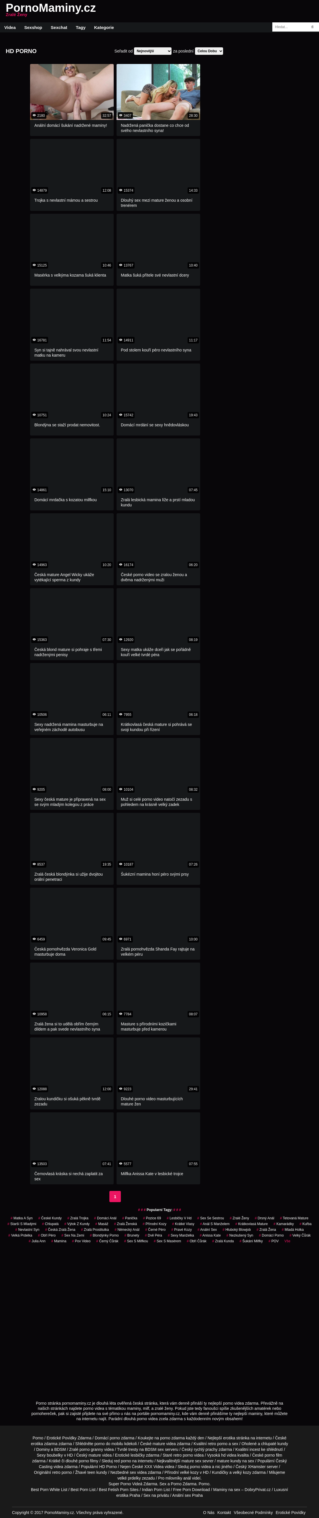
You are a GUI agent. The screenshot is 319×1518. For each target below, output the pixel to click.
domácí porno (271, 1235)
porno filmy (88, 1461)
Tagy (81, 27)
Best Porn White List (49, 1489)
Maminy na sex (226, 1489)
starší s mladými (21, 1224)
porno (115, 1438)
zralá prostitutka (95, 1230)
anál (187, 1478)
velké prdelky (129, 1478)
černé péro (155, 1230)
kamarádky (283, 1224)
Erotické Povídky (291, 1512)
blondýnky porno (104, 1235)
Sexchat (59, 27)
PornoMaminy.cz (51, 11)
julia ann (37, 1241)
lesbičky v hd (179, 1218)
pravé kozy (181, 1230)
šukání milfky (251, 1241)
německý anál (127, 1230)
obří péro (47, 1235)
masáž (101, 1224)
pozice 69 (152, 1218)
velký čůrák (300, 1235)
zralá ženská (125, 1224)
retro (56, 1472)
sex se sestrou (210, 1218)
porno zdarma (172, 1438)
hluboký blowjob (236, 1230)
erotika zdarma (44, 1443)
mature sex (191, 1461)
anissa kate (210, 1235)
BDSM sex (154, 1449)
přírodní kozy (154, 1224)
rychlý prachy (205, 1449)
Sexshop (33, 27)
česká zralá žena (60, 1230)
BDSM (60, 1449)
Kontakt (224, 1512)
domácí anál (105, 1218)
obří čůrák (196, 1241)
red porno (122, 1461)
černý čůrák (107, 1241)
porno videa (200, 1466)
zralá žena (266, 1230)
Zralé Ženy (239, 1218)
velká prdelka (20, 1235)
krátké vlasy (183, 1224)
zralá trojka (77, 1218)
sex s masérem (167, 1241)
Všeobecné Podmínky (253, 1512)
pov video (81, 1241)
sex (133, 1472)
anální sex (207, 1230)
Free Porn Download (191, 1489)
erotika (229, 1438)
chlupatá (50, 1224)
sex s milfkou (136, 1241)
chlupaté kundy (274, 1443)
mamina (58, 1241)
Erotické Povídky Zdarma (69, 1438)
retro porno (217, 1443)
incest (255, 1449)
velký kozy (242, 1472)
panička (129, 1218)
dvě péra (153, 1235)
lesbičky (138, 1455)
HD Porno (108, 1466)
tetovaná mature (294, 1218)
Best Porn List (82, 1489)
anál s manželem (214, 1224)
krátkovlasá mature (251, 1224)
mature (159, 1443)
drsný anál (264, 1218)
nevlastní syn (27, 1230)
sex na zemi (72, 1235)
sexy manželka (181, 1235)
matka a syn (22, 1218)
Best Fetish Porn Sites (119, 1489)
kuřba (306, 1224)
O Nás (208, 1512)
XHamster (256, 1466)
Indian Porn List (156, 1489)
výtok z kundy (77, 1224)
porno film (273, 1455)
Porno (38, 1438)
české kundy (50, 1218)
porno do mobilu (108, 1443)
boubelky (55, 1455)
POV (274, 1241)
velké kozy (189, 1472)
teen (91, 1472)
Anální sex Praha (187, 1495)
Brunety (132, 1235)
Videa (10, 27)
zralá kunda (223, 1241)
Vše (287, 1241)
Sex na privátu (156, 1495)
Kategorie (104, 27)
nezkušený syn (240, 1235)
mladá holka (293, 1230)
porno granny (91, 1449)
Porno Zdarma (183, 1484)
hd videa (228, 1455)
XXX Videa (154, 1466)
